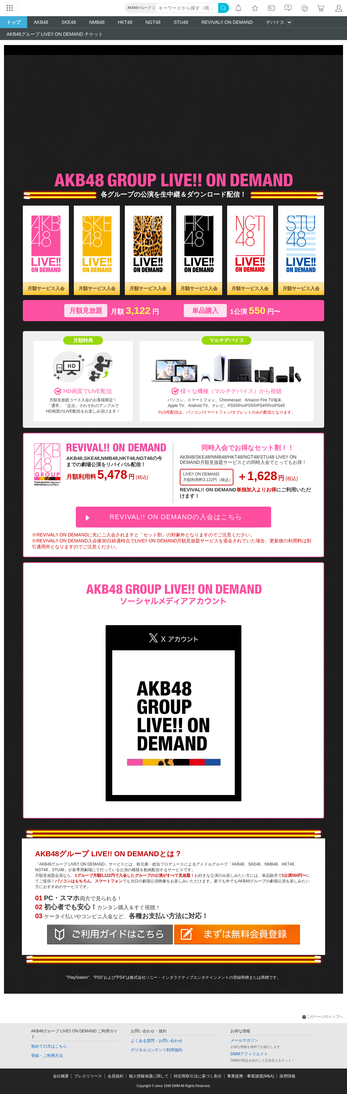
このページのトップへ (323, 1017)
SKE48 (69, 22)
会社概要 (61, 1076)
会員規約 (116, 1076)
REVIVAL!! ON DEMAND (227, 22)
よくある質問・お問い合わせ (156, 1040)
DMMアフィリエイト (249, 1054)
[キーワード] (187, 8)
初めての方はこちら (49, 1046)
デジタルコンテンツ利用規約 (156, 1050)
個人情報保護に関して (149, 1076)
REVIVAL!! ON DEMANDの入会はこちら (176, 517)
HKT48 (125, 22)
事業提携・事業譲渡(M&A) (250, 1076)
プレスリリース (88, 1076)
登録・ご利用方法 (47, 1055)
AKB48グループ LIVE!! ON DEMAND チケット (55, 34)
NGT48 (152, 22)
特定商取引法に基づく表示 (198, 1076)
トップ (14, 22)
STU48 (181, 22)
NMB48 (97, 22)
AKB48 (41, 22)
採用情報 (287, 1076)
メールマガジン (244, 1040)
